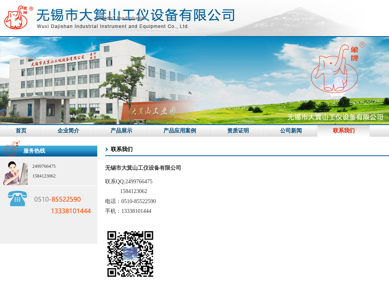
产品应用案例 (179, 131)
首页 (21, 131)
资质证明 (238, 131)
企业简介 (68, 131)
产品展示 (121, 131)
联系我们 (344, 131)
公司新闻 (291, 131)
